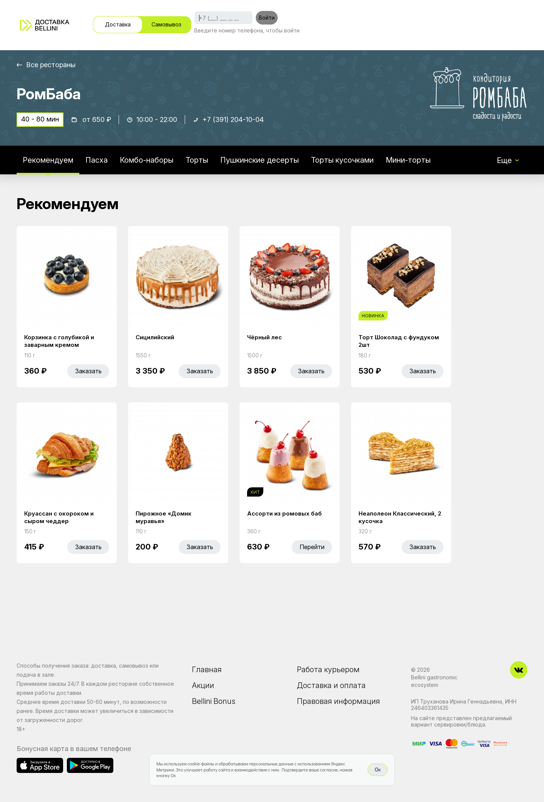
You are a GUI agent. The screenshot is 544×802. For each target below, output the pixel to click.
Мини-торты (408, 160)
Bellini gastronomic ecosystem (434, 681)
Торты (196, 160)
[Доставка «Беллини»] (44, 25)
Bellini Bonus (213, 701)
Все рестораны (51, 65)
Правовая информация (338, 701)
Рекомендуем (48, 160)
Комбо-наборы (146, 160)
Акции (203, 685)
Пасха (96, 160)
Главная (207, 669)
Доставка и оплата (331, 685)
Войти (267, 17)
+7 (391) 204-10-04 (233, 119)
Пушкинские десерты (259, 160)
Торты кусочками (342, 160)
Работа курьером (328, 669)
